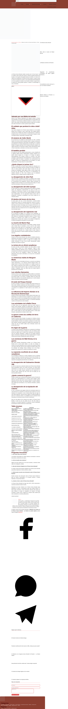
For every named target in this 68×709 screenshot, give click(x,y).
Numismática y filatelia (53, 4)
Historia (24, 4)
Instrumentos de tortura (24, 702)
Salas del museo (14, 703)
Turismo (38, 4)
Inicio (21, 4)
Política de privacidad (7, 706)
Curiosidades (3, 702)
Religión (10, 703)
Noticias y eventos (44, 4)
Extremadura (7, 702)
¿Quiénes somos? (14, 706)
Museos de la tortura (31, 4)
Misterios (30, 702)
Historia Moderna (17, 702)
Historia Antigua (12, 702)
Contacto (2, 706)
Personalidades (5, 703)
